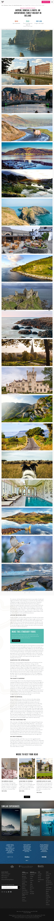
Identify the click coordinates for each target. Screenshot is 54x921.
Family (39, 875)
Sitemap (24, 897)
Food (47, 899)
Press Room (24, 890)
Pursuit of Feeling (48, 874)
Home (2, 5)
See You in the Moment (49, 881)
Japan (31, 884)
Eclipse (47, 895)
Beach (47, 891)
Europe (10, 5)
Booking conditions (24, 877)
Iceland (31, 880)
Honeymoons (41, 879)
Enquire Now (46, 2)
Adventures (48, 889)
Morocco (32, 888)
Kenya (31, 886)
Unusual (48, 904)
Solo (39, 881)
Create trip (46, 833)
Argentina (32, 874)
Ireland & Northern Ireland (17, 5)
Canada (31, 876)
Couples (40, 874)
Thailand (32, 891)
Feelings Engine (48, 878)
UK (12, 5)
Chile (31, 878)
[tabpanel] (9, 775)
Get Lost (48, 901)
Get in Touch (4, 877)
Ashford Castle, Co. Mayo (44, 781)
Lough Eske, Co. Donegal (26, 781)
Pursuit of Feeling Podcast (8, 879)
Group (39, 877)
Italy (31, 882)
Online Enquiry (24, 887)
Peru (31, 890)
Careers (24, 880)
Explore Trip (7, 833)
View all (27, 796)
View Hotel (4, 791)
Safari (47, 902)
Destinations (6, 5)
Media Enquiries (5, 875)
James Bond (48, 887)
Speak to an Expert (6, 874)
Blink (47, 893)
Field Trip (48, 897)
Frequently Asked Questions (24, 883)
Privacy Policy (25, 892)
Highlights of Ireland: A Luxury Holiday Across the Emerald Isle (30, 829)
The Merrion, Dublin (7, 781)
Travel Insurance (24, 900)
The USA (32, 893)
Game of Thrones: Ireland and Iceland (11, 829)
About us (24, 874)
